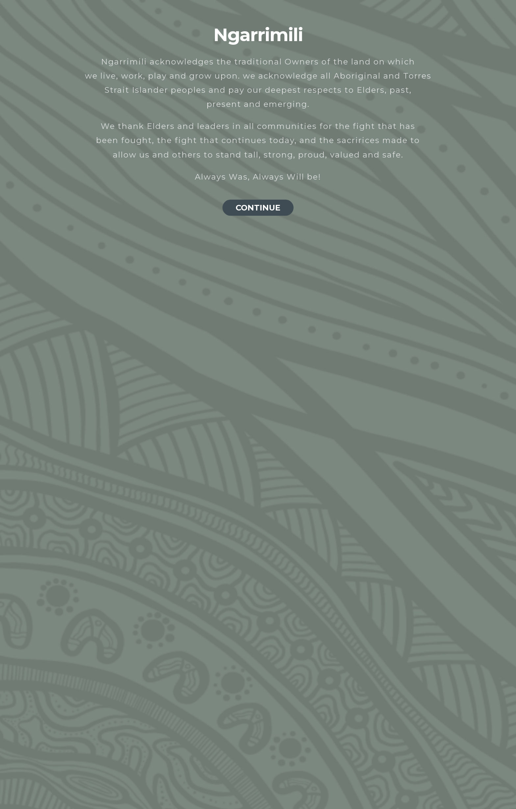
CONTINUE (258, 207)
